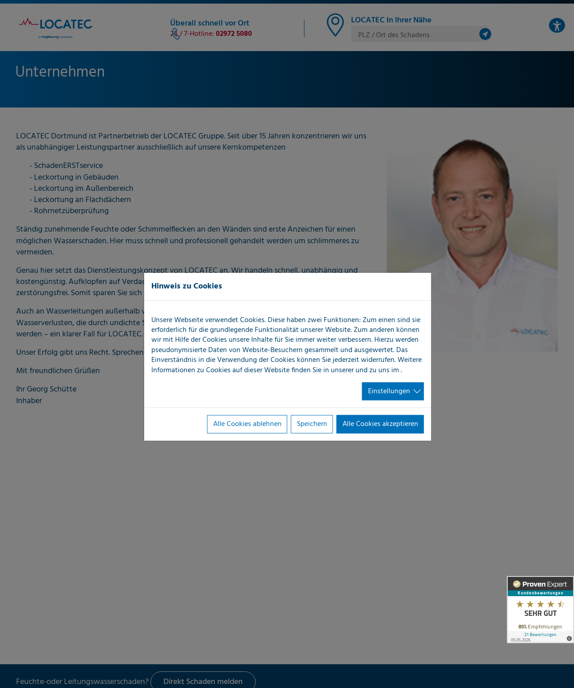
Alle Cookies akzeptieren (380, 424)
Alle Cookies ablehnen (247, 424)
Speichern (312, 424)
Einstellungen (389, 391)
